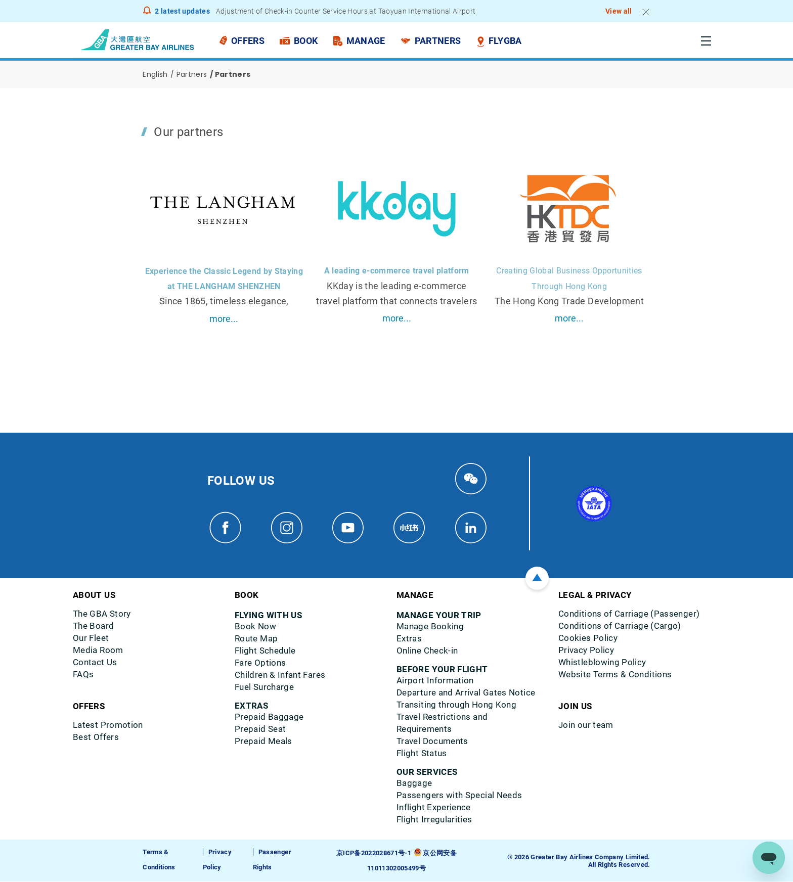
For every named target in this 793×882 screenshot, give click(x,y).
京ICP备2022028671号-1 (373, 853)
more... (223, 318)
